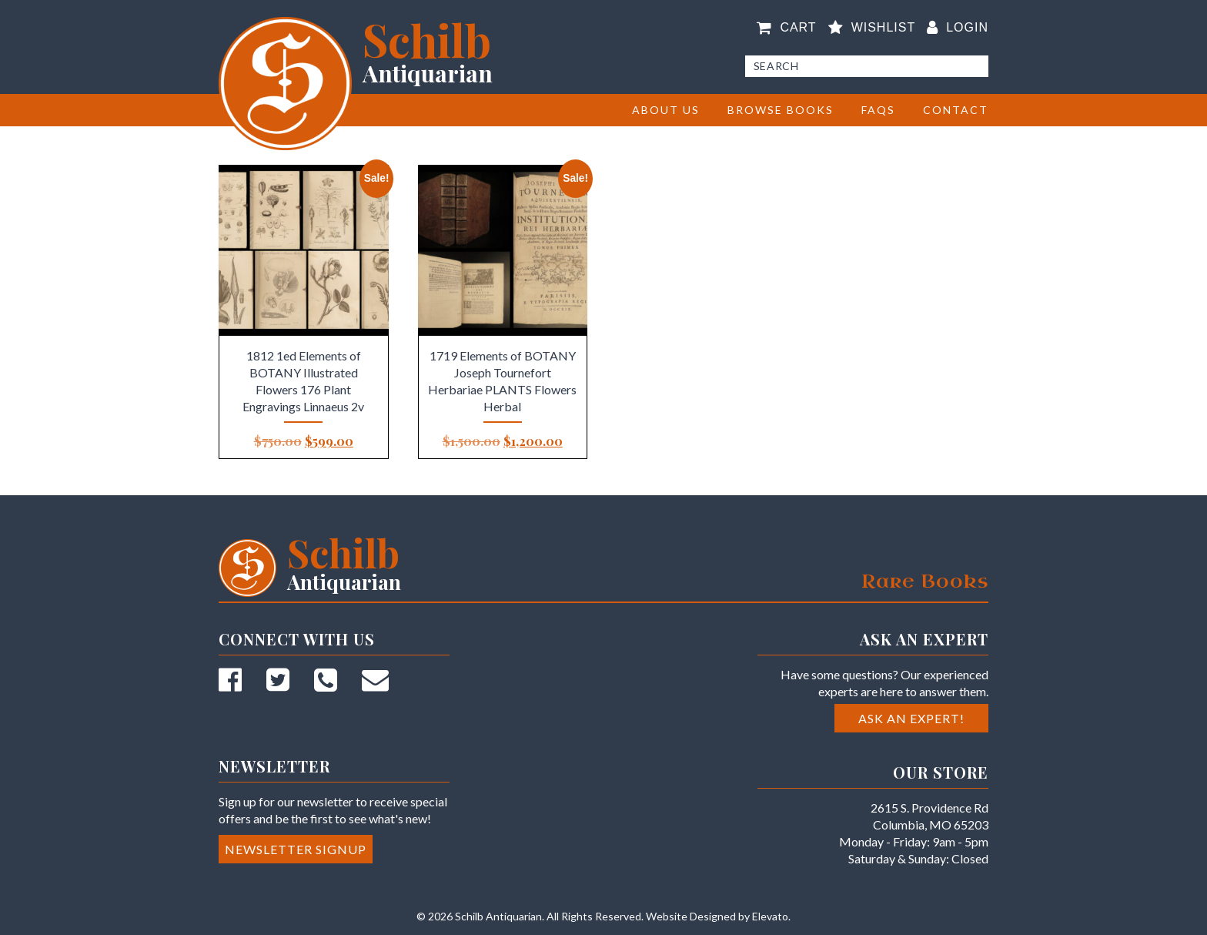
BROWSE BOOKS (780, 109)
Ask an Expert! (911, 718)
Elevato (770, 916)
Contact (955, 109)
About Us (666, 109)
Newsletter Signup (295, 849)
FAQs (878, 109)
